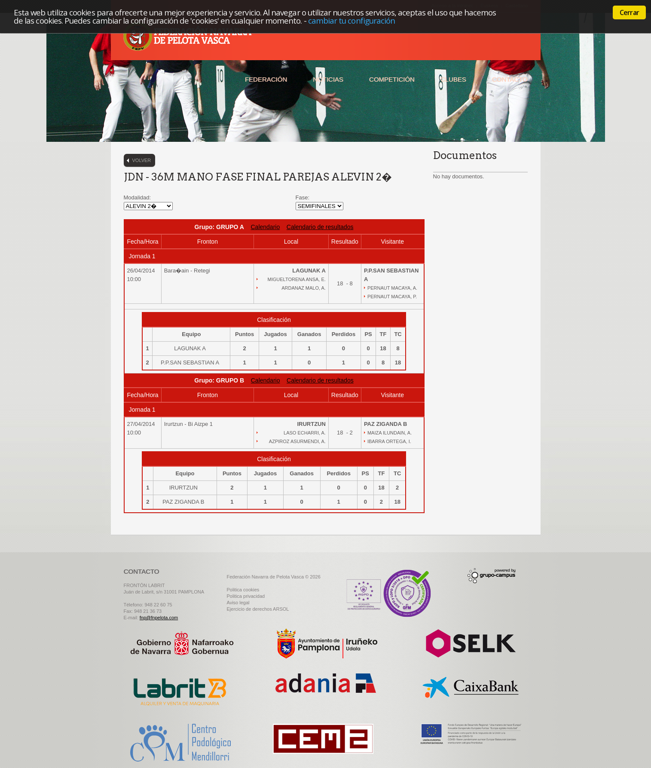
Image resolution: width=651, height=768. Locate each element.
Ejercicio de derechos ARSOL (258, 609)
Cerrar (629, 12)
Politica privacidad (246, 596)
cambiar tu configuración (351, 20)
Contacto (510, 79)
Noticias (328, 79)
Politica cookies (243, 589)
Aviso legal (238, 602)
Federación (266, 79)
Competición (392, 79)
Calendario (265, 226)
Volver (141, 160)
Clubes (453, 79)
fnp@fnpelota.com (159, 617)
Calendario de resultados (320, 226)
